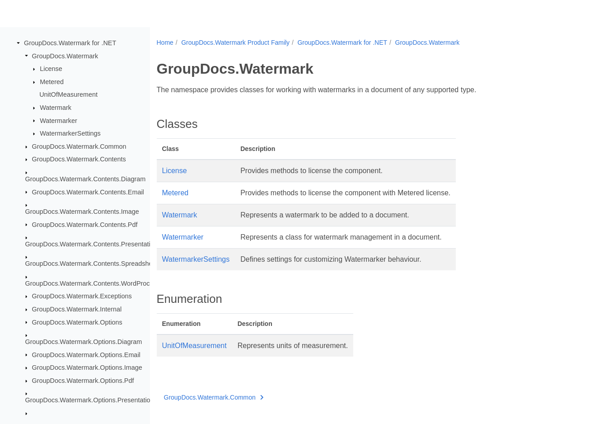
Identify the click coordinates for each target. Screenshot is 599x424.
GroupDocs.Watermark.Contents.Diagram (85, 179)
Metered (52, 81)
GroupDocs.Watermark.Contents (79, 159)
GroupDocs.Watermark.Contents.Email (88, 191)
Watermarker (58, 120)
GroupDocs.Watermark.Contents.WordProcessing (97, 283)
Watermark (55, 107)
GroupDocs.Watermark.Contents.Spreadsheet (91, 263)
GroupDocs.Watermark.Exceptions (82, 296)
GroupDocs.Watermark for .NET (70, 43)
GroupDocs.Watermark (65, 55)
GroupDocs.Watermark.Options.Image (87, 367)
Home (165, 42)
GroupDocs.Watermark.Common (79, 146)
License (51, 68)
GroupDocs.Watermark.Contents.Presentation (91, 244)
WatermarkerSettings (70, 133)
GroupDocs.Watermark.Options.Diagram (83, 341)
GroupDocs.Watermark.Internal (77, 309)
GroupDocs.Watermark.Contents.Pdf (85, 224)
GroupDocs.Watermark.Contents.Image (82, 211)
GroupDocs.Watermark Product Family (235, 42)
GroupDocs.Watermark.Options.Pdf (83, 380)
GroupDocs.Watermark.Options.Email (86, 354)
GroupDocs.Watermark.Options (77, 321)
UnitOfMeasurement (68, 94)
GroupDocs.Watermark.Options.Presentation (89, 400)
